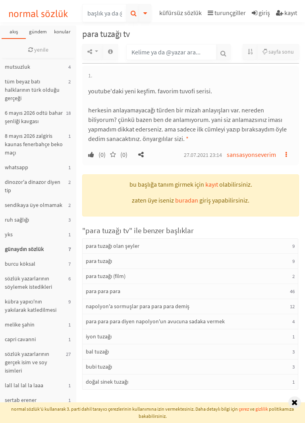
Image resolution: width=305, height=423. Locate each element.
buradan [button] (186, 200)
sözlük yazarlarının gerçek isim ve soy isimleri (27, 362)
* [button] (187, 139)
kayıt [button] (211, 184)
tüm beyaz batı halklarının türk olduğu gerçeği (32, 90)
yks (9, 234)
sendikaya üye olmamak (33, 205)
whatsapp (16, 167)
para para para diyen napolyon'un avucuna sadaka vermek (155, 321)
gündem (38, 31)
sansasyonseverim (251, 154)
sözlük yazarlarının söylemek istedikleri (28, 282)
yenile (38, 49)
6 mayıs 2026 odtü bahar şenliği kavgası (34, 117)
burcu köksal (20, 263)
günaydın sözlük (24, 249)
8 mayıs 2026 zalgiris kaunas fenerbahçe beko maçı (34, 144)
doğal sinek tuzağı (107, 381)
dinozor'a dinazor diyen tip (32, 186)
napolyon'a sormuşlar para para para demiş (137, 306)
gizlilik (261, 409)
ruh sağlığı (17, 219)
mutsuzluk (17, 66)
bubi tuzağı (99, 366)
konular (62, 31)
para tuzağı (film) (105, 276)
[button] (181, 14)
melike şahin (20, 324)
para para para (103, 291)
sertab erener (21, 400)
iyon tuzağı (99, 336)
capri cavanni (20, 339)
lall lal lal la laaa (24, 385)
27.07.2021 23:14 (203, 154)
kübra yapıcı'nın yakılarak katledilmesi (30, 305)
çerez (244, 409)
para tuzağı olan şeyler (112, 245)
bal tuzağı (97, 351)
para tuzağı (99, 261)
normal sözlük (38, 13)
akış (14, 31)
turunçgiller (227, 13)
